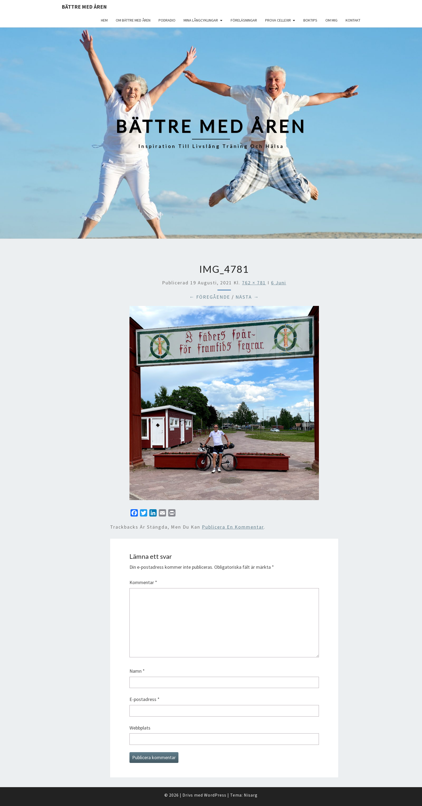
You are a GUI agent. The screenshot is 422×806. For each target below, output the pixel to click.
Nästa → (247, 297)
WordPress (215, 795)
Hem (104, 20)
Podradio (167, 20)
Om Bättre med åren (133, 20)
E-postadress (144, 699)
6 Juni (278, 283)
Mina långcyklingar (201, 20)
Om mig (331, 20)
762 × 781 (254, 283)
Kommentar (143, 582)
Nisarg (251, 795)
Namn (137, 671)
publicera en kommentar (233, 527)
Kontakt (353, 20)
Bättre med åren (84, 6)
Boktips (310, 20)
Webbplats (139, 728)
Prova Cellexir (278, 20)
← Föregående (209, 297)
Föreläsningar (244, 20)
